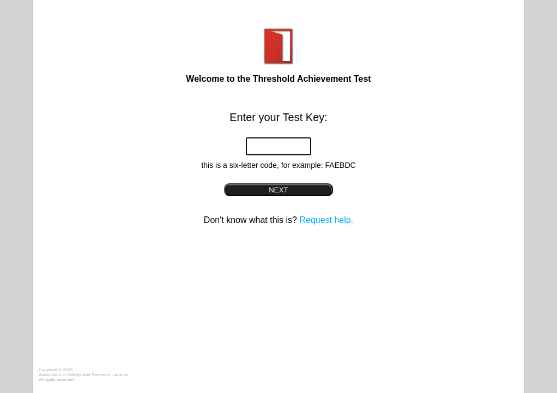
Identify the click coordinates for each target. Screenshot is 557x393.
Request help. (326, 220)
